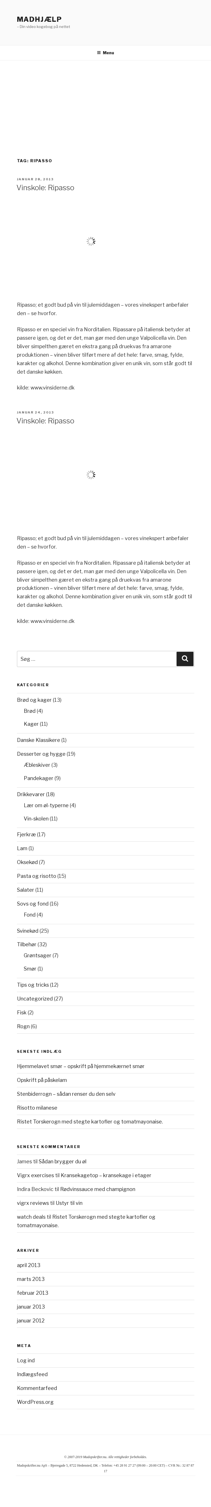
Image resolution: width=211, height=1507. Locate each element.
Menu (105, 52)
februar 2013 (32, 1293)
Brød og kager (34, 700)
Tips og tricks (33, 985)
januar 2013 (31, 1307)
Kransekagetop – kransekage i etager (106, 1175)
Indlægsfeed (32, 1374)
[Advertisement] (105, 102)
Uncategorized (35, 999)
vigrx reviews (33, 1203)
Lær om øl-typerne (46, 805)
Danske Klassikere (38, 740)
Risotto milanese (37, 1108)
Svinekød (27, 931)
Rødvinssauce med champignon (97, 1189)
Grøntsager (37, 955)
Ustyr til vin (69, 1203)
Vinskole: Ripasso (45, 187)
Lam (22, 848)
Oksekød (27, 862)
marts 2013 (31, 1279)
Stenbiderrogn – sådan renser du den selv (66, 1094)
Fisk (22, 1013)
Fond (30, 915)
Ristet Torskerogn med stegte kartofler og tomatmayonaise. (90, 1122)
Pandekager (38, 778)
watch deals (31, 1217)
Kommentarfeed (37, 1388)
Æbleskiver (37, 765)
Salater (25, 890)
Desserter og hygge (41, 754)
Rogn (23, 1026)
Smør (30, 969)
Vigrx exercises (35, 1175)
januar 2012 (31, 1321)
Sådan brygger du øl (62, 1161)
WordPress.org (35, 1402)
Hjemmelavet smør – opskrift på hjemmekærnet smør (81, 1066)
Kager (31, 724)
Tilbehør (26, 944)
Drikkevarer (31, 794)
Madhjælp (39, 19)
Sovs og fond (33, 904)
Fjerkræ (26, 834)
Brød (30, 711)
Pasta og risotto (36, 876)
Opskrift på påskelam (42, 1080)
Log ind (26, 1360)
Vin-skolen (36, 819)
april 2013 (28, 1265)
